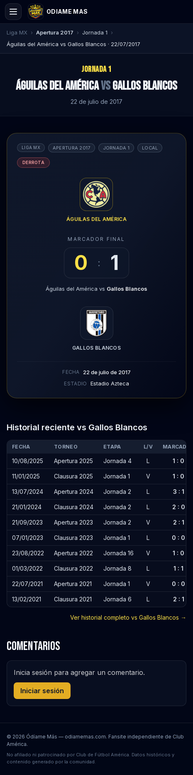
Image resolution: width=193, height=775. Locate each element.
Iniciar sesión (42, 691)
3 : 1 (178, 491)
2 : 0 (178, 506)
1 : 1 (178, 568)
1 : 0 (178, 460)
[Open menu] (13, 11)
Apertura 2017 (54, 32)
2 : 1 (178, 522)
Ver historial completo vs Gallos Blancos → (128, 617)
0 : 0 (178, 537)
